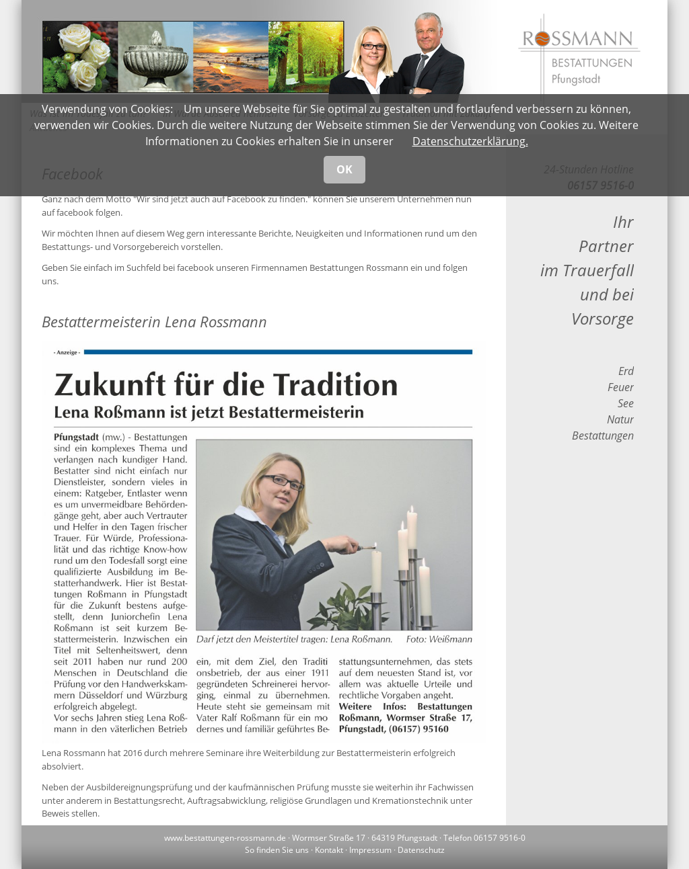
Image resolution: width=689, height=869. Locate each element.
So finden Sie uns (277, 850)
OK (344, 169)
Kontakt (329, 850)
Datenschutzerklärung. (470, 141)
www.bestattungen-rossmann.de (225, 837)
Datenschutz (421, 850)
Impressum (370, 850)
